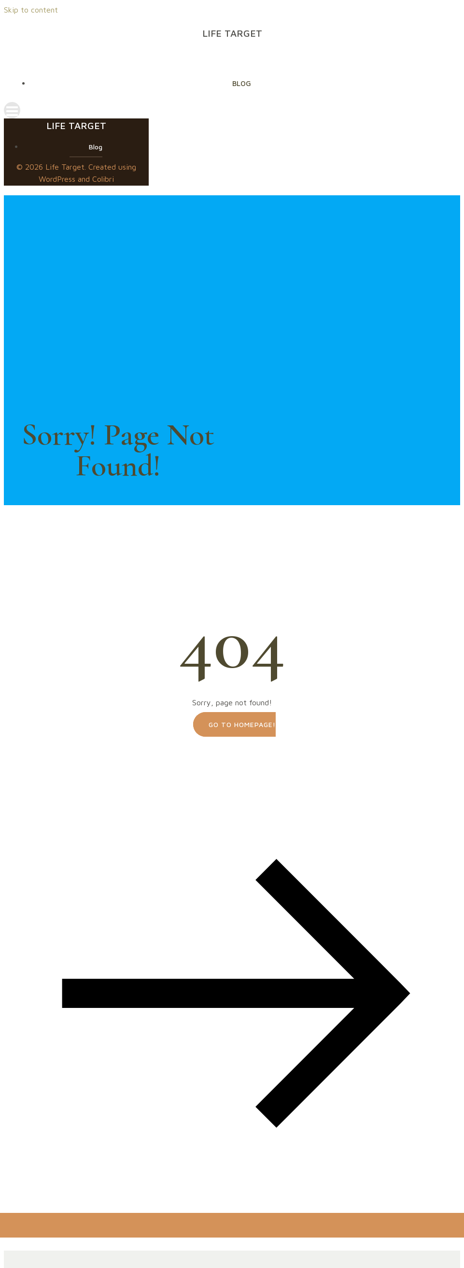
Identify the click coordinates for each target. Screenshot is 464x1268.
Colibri (103, 179)
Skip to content (31, 9)
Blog (241, 83)
